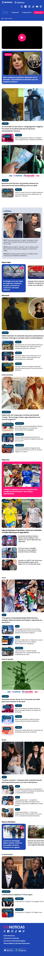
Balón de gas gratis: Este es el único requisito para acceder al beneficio (27, 720)
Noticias (6, 343)
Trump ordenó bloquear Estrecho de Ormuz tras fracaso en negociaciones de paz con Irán (29, 439)
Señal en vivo (38, 12)
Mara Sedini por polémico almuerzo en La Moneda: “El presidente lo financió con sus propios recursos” (20, 79)
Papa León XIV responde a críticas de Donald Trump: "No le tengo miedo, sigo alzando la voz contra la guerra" (21, 417)
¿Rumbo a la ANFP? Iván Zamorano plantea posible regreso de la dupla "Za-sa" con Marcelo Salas (30, 562)
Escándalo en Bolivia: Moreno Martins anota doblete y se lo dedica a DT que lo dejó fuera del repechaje (29, 538)
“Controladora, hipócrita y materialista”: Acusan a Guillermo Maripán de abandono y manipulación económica (29, 791)
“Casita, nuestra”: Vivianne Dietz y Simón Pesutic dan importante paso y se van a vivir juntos (22, 781)
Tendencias (7, 649)
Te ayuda (7, 136)
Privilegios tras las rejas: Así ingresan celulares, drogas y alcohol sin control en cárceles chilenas (13, 285)
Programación (26, 12)
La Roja (6, 501)
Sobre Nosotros (9, 936)
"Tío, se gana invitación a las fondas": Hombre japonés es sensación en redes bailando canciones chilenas (28, 631)
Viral (4, 615)
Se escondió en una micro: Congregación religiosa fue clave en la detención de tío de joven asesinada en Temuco (22, 129)
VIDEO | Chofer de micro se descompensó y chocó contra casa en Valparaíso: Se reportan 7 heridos (29, 194)
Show (5, 638)
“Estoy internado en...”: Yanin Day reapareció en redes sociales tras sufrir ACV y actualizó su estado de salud (28, 814)
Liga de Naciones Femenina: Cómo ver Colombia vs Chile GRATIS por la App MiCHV (22, 531)
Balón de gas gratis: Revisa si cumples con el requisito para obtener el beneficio (29, 139)
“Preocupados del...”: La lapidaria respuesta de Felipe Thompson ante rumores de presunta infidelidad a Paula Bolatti (29, 802)
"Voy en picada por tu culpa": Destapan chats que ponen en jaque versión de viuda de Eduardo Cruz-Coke (20, 242)
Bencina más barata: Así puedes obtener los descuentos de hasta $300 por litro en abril (20, 184)
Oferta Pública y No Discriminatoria (16, 943)
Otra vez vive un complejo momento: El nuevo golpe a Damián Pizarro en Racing (27, 550)
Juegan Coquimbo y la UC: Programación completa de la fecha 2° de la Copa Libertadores (20, 491)
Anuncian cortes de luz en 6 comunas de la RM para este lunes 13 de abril (29, 731)
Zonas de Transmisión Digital (14, 941)
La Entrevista (6, 891)
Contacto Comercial (11, 938)
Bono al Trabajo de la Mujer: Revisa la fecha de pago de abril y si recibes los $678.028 (28, 710)
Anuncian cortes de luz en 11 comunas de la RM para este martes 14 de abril (21, 700)
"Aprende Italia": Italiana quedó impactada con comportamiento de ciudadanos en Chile (27, 652)
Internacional (6, 412)
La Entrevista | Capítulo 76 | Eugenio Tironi (29, 901)
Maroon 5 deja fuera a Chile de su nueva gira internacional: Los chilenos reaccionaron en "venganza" (29, 641)
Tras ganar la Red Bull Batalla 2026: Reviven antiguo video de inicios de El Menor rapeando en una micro (22, 620)
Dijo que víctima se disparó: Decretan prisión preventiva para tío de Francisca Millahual (28, 368)
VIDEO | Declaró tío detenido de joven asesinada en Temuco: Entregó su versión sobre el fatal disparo (23, 337)
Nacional (8, 54)
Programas (15, 12)
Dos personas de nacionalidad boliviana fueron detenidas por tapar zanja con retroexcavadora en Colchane (29, 346)
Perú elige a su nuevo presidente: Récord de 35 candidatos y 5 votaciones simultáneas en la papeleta (28, 428)
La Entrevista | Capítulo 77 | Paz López (17, 895)
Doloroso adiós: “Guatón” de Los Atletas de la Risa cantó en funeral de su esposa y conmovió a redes (20, 249)
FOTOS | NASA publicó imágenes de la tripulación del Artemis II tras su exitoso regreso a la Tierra (28, 450)
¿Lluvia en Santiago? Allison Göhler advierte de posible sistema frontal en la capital (12, 844)
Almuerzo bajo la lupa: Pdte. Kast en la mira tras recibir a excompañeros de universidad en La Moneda (28, 357)
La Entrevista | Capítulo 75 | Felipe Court (28, 912)
